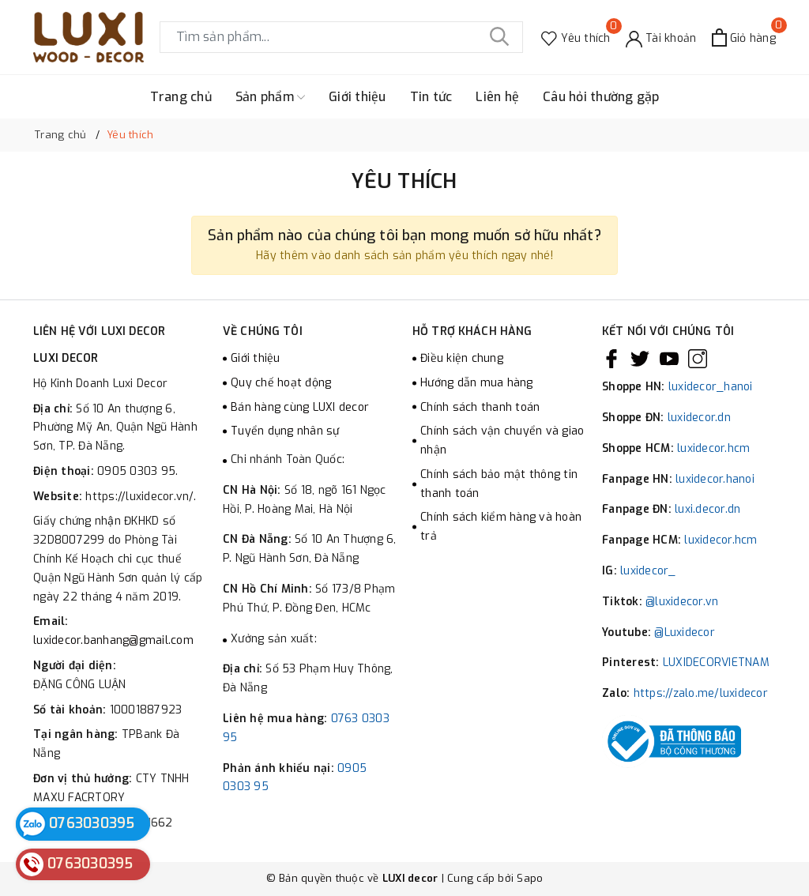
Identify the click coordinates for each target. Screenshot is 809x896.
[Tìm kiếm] (499, 37)
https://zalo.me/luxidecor (701, 693)
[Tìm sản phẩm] (341, 37)
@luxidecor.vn (681, 601)
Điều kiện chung (461, 358)
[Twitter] (639, 358)
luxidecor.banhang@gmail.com (113, 640)
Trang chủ (181, 96)
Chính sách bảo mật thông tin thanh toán (499, 484)
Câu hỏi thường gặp (601, 96)
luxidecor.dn (699, 417)
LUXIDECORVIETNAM (716, 662)
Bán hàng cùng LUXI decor (300, 407)
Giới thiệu (357, 96)
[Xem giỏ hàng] (744, 37)
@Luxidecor (684, 632)
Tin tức (431, 96)
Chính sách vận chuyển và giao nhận (502, 440)
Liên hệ (497, 96)
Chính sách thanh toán (480, 407)
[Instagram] (697, 358)
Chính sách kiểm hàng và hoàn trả (500, 527)
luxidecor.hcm (713, 448)
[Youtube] (669, 358)
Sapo (530, 878)
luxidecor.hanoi (714, 479)
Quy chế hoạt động (281, 382)
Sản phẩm (270, 97)
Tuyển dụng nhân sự (285, 431)
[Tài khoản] (661, 37)
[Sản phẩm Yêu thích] (576, 37)
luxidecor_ (648, 570)
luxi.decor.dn (707, 509)
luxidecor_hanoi (710, 386)
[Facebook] (611, 358)
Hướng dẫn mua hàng (476, 382)
